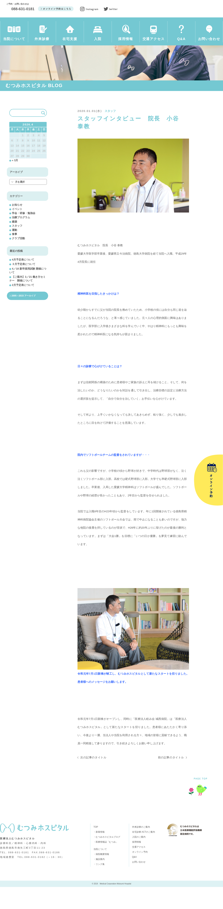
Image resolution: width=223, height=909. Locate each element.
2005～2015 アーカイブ (23, 317)
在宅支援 (70, 34)
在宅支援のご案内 (77, 826)
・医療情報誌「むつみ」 (105, 864)
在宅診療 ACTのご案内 (143, 854)
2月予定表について (23, 307)
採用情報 (125, 34)
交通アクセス (153, 34)
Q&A (181, 34)
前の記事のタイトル (171, 779)
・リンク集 (99, 886)
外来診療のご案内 (41, 826)
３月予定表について (23, 286)
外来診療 (42, 34)
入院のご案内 (110, 826)
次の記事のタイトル (93, 779)
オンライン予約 (140, 874)
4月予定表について (23, 281)
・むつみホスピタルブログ (106, 859)
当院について (14, 34)
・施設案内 (99, 881)
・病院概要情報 (101, 876)
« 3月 (15, 182)
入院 (98, 34)
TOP (95, 849)
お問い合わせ (209, 34)
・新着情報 (99, 854)
